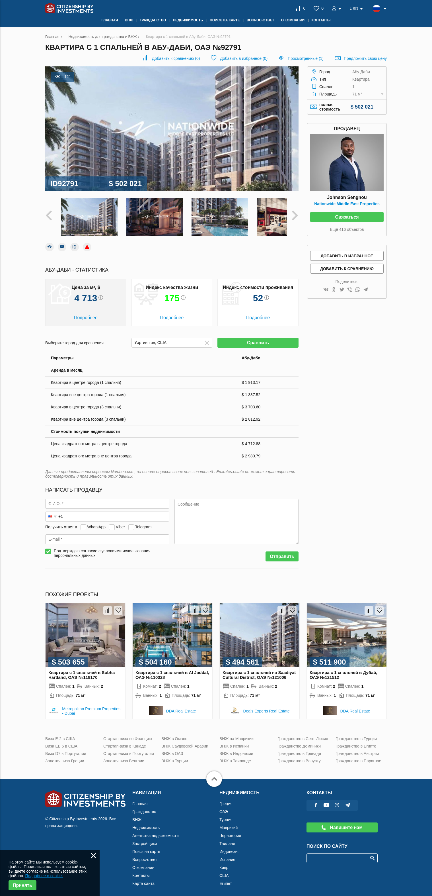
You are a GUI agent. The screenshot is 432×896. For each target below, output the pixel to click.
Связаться (347, 217)
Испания (227, 854)
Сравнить (258, 337)
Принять (22, 885)
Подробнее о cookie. (44, 875)
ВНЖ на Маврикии (236, 733)
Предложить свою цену (365, 58)
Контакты (140, 870)
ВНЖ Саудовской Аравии (184, 741)
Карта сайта (143, 878)
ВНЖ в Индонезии (236, 748)
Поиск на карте (146, 846)
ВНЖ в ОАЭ (172, 748)
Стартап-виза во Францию (127, 733)
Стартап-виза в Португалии (128, 748)
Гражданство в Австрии (357, 748)
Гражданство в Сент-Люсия (302, 733)
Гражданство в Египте (356, 741)
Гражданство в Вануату (299, 756)
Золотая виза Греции (64, 756)
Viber (120, 522)
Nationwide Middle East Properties (347, 203)
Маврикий (228, 822)
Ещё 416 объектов (347, 229)
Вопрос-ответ (144, 854)
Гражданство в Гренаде (299, 748)
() (176, 58)
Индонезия (229, 846)
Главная (139, 798)
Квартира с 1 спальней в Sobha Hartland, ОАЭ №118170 (81, 670)
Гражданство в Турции (356, 733)
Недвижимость (146, 822)
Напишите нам (342, 822)
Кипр (223, 862)
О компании (143, 862)
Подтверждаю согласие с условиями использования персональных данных (102, 548)
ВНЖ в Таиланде (235, 756)
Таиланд (227, 838)
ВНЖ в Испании (234, 741)
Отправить (282, 551)
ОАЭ (223, 806)
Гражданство (144, 806)
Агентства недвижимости (155, 830)
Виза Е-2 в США (60, 733)
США (224, 870)
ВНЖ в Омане (174, 733)
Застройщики (144, 838)
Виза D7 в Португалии (65, 748)
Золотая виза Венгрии (123, 756)
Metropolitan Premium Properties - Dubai (91, 705)
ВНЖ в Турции (174, 756)
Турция (226, 814)
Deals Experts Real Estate (266, 706)
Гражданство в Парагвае (358, 756)
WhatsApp (96, 522)
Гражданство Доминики (299, 741)
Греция (226, 798)
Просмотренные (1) (306, 58)
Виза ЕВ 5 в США (61, 741)
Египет (225, 878)
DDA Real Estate (181, 706)
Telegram (143, 522)
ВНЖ (136, 814)
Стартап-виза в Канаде (124, 741)
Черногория (230, 830)
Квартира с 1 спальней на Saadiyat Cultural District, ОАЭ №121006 (259, 670)
